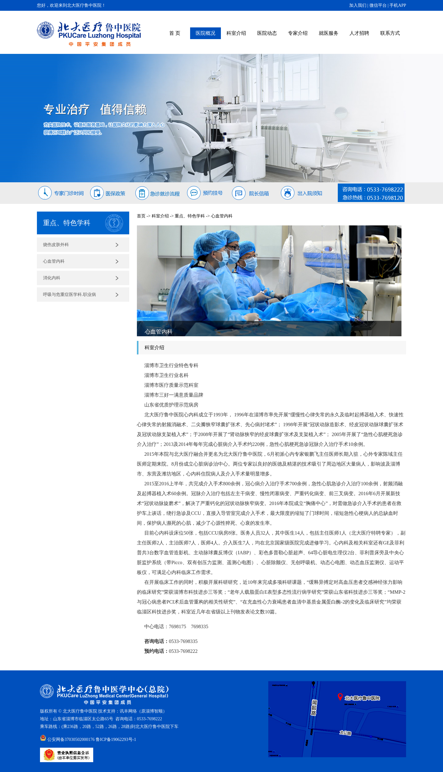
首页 (141, 216)
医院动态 (267, 33)
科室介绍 (236, 33)
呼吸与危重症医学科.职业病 (69, 294)
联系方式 (390, 33)
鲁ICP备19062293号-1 (116, 739)
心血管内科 (54, 261)
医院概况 (205, 33)
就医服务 (328, 33)
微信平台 (378, 5)
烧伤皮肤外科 (56, 244)
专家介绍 (298, 33)
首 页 (174, 33)
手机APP (397, 5)
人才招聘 (359, 33)
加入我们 (357, 5)
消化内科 (51, 278)
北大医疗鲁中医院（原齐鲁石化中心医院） (89, 34)
